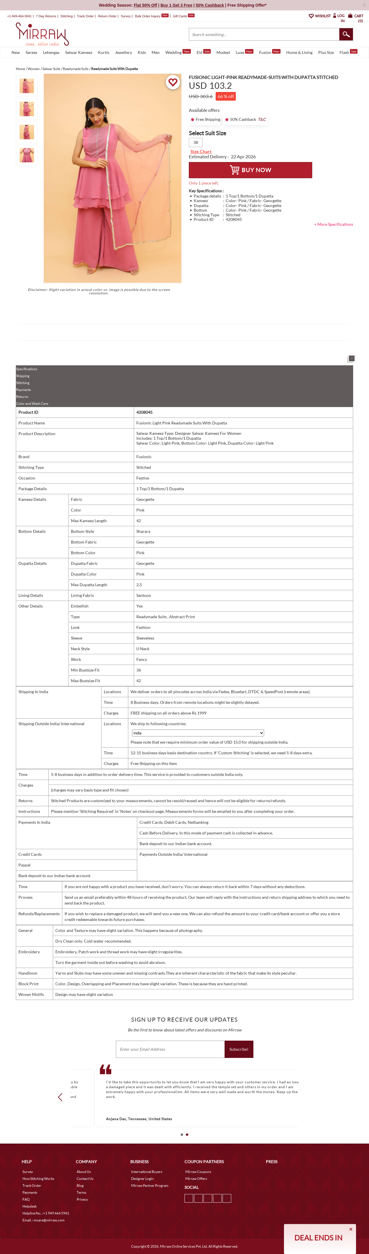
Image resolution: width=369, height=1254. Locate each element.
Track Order (85, 16)
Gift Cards (184, 16)
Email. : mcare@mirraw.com (43, 1220)
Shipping (22, 376)
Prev (62, 1097)
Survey (126, 16)
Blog (80, 1185)
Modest (223, 52)
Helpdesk (29, 1206)
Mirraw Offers (196, 1178)
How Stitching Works (38, 1178)
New (16, 52)
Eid (204, 52)
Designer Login (142, 1178)
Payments (23, 390)
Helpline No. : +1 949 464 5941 (45, 1213)
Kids (142, 52)
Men (156, 52)
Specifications (26, 369)
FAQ (26, 1199)
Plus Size (326, 52)
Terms (81, 1192)
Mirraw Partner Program (149, 1185)
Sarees (31, 52)
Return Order (107, 16)
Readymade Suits (151, 616)
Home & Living (299, 52)
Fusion (269, 52)
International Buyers (146, 1172)
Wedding (178, 52)
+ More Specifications (333, 224)
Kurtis (103, 52)
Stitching (22, 383)
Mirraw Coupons (198, 1172)
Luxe (244, 52)
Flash (348, 52)
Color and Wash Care (32, 403)
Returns (22, 396)
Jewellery (123, 52)
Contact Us (85, 1178)
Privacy (82, 1199)
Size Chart (201, 151)
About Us (84, 1172)
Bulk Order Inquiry (148, 16)
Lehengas (51, 52)
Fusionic (144, 456)
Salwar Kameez (78, 52)
